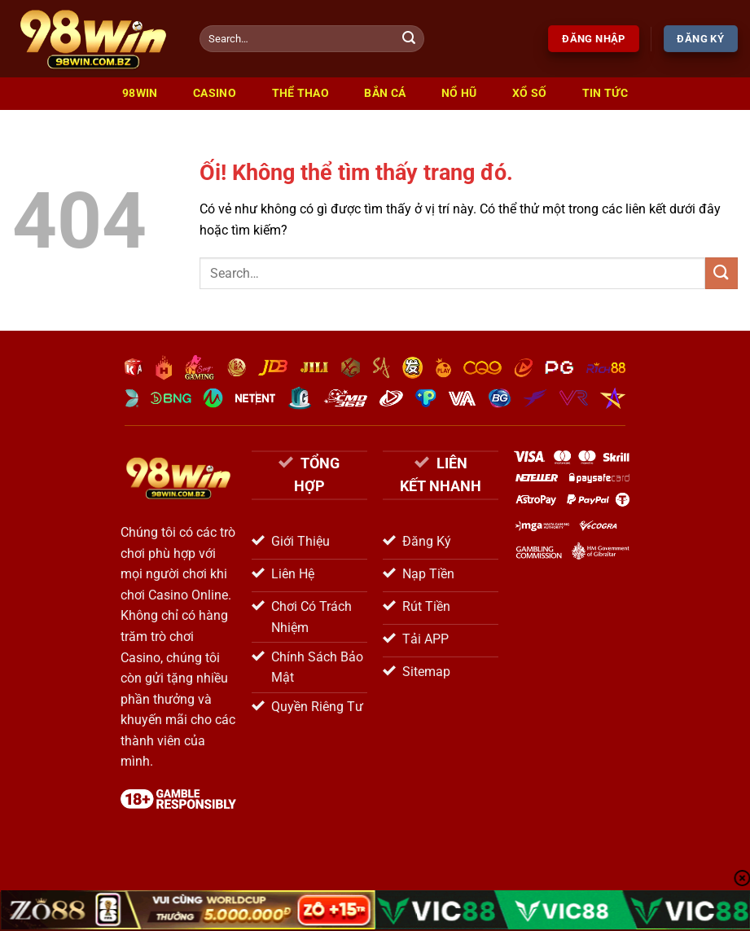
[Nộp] (409, 39)
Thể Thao (300, 93)
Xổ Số (529, 93)
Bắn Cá (385, 93)
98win (139, 93)
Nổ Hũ (458, 93)
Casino (214, 93)
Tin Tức (605, 93)
